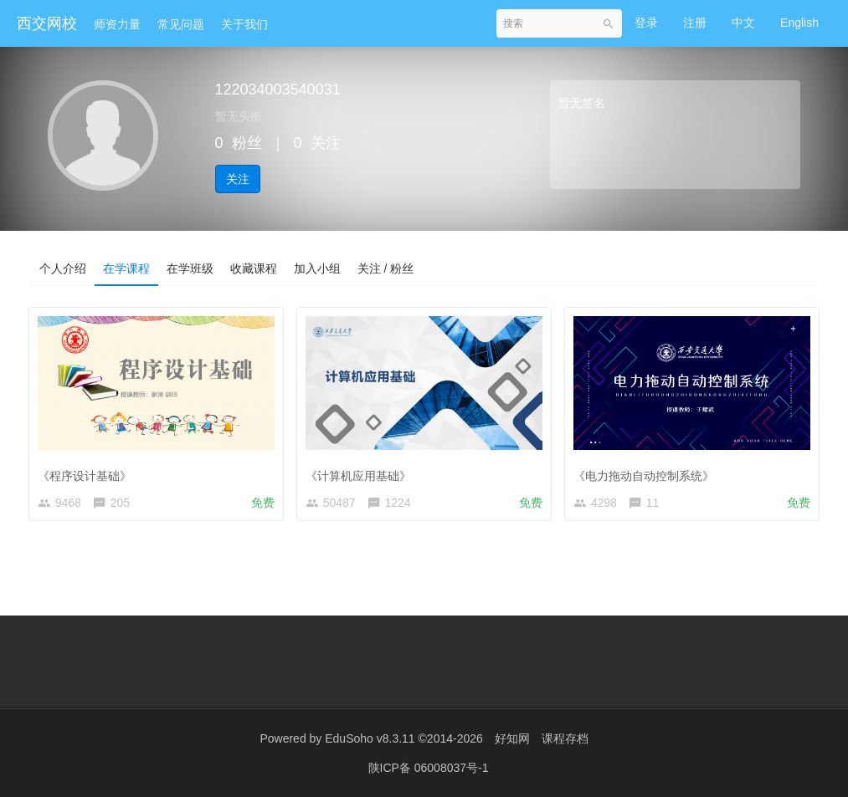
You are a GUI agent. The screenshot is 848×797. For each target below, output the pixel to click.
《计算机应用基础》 (361, 471)
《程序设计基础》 (89, 471)
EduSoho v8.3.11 (369, 738)
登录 (646, 22)
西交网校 (47, 23)
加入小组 (317, 268)
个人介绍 (62, 268)
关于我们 (244, 24)
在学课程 (126, 268)
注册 (695, 22)
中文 (743, 22)
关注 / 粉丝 (385, 268)
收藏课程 (253, 268)
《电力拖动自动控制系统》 (647, 471)
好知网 (512, 738)
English (799, 22)
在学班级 (190, 268)
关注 (237, 179)
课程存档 (565, 738)
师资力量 (117, 24)
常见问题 (180, 24)
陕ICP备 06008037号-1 (428, 767)
